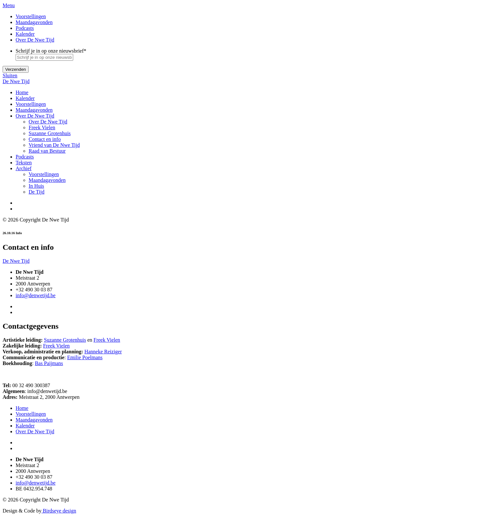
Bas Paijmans (49, 363)
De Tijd (36, 192)
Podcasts (25, 28)
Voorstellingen (31, 16)
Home (22, 92)
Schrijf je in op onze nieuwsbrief (51, 51)
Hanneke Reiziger (103, 351)
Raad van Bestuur (47, 151)
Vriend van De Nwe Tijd (54, 145)
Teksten (24, 162)
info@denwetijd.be (36, 295)
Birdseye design (59, 510)
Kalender (25, 34)
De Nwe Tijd (16, 81)
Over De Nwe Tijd (35, 40)
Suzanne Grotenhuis (50, 133)
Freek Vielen (42, 127)
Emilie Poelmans (84, 357)
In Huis (36, 186)
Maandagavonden (34, 22)
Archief (24, 168)
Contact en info (45, 139)
